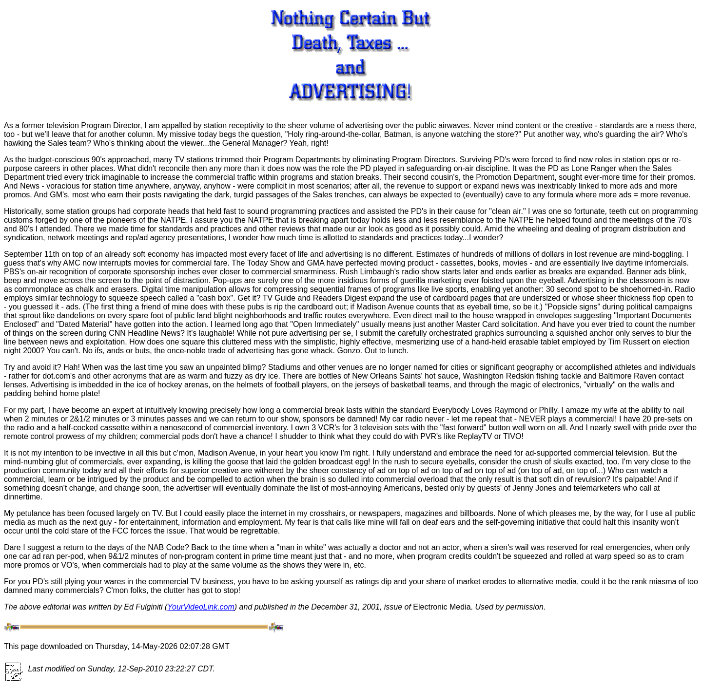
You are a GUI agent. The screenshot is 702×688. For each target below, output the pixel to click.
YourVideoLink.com (200, 607)
